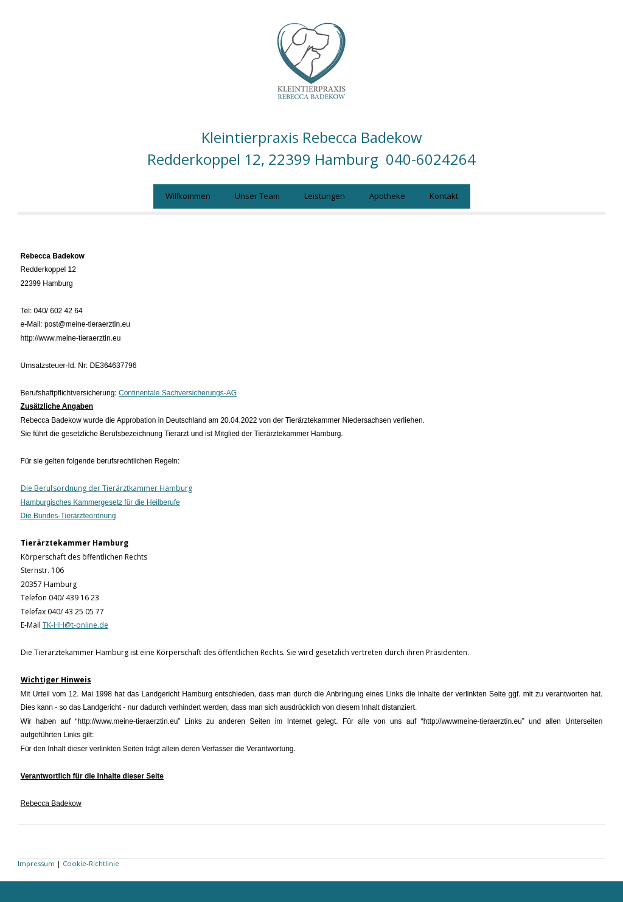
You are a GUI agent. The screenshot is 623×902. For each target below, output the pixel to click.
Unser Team (257, 195)
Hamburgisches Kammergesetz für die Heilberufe (100, 502)
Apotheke (387, 195)
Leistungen (324, 195)
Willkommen (188, 195)
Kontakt (444, 195)
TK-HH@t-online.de (75, 625)
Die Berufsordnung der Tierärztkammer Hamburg (106, 488)
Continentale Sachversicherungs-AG (178, 393)
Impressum (36, 863)
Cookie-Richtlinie (91, 863)
